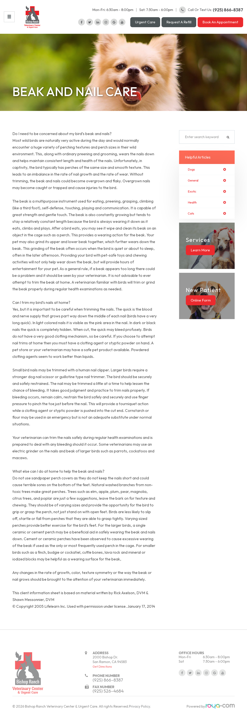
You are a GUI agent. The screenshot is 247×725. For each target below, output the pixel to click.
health (193, 209)
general (194, 186)
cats (191, 220)
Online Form (201, 307)
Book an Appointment (220, 25)
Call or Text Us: (211, 12)
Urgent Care (145, 25)
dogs (192, 175)
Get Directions (102, 682)
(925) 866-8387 (108, 696)
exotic (192, 197)
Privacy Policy (139, 722)
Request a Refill (178, 25)
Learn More (200, 257)
